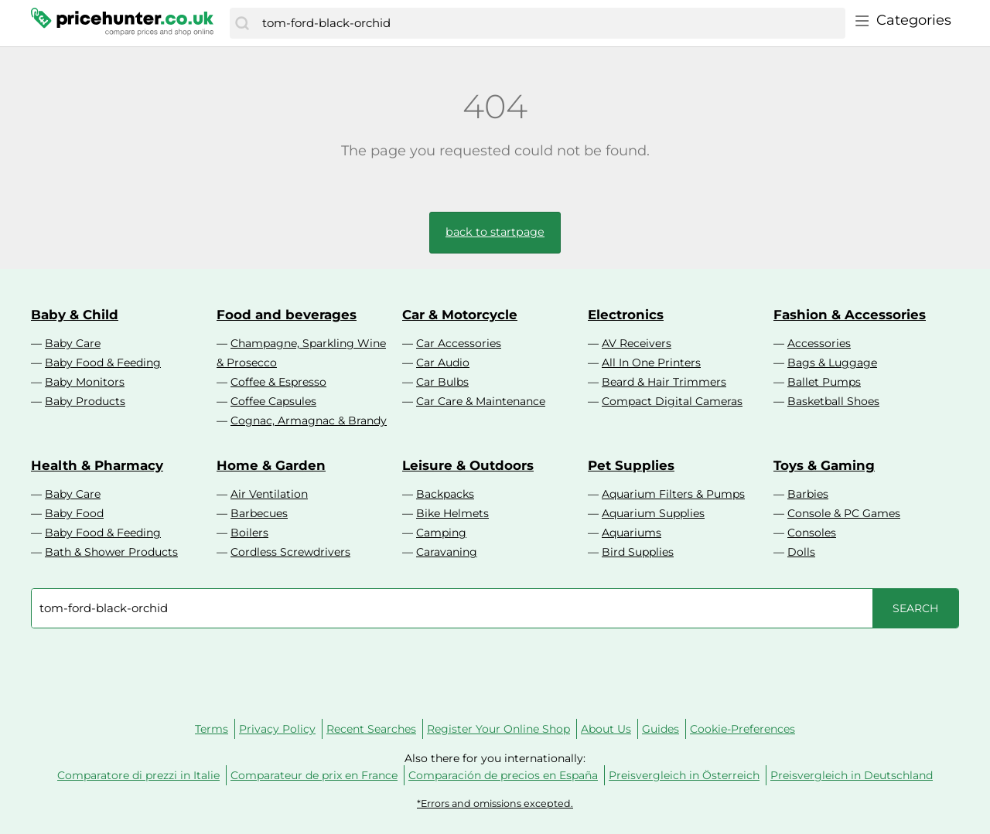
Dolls (801, 552)
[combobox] (549, 23)
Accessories (819, 343)
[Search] (242, 23)
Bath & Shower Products (111, 552)
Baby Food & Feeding (103, 362)
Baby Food (74, 513)
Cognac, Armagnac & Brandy (308, 420)
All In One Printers (651, 362)
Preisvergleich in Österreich (684, 775)
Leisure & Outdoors (468, 465)
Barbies (807, 494)
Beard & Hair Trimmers (664, 382)
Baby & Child (74, 314)
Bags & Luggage (832, 362)
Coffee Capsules (273, 401)
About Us (606, 729)
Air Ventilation (269, 494)
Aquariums (631, 533)
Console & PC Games (843, 513)
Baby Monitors (85, 382)
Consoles (811, 533)
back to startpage (495, 232)
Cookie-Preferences (742, 729)
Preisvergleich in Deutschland (851, 775)
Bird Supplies (638, 552)
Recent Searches (371, 729)
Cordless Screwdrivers (290, 552)
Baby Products (85, 401)
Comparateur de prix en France (314, 775)
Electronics (626, 314)
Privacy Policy (277, 729)
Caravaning (446, 552)
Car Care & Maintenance (480, 401)
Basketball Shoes (833, 401)
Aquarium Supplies (653, 513)
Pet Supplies (631, 465)
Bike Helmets (452, 513)
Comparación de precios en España (503, 775)
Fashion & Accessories (849, 314)
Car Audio (442, 362)
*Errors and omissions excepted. (495, 803)
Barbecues (259, 513)
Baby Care (73, 343)
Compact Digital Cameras (672, 401)
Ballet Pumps (824, 382)
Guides (660, 729)
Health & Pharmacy (97, 465)
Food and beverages (287, 314)
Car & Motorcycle (459, 314)
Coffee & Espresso (278, 382)
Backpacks (445, 494)
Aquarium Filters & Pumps (673, 494)
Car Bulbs (442, 382)
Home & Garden (271, 465)
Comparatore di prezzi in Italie (138, 775)
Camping (441, 533)
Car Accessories (458, 343)
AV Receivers (636, 343)
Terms (211, 729)
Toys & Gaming (824, 465)
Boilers (249, 533)
